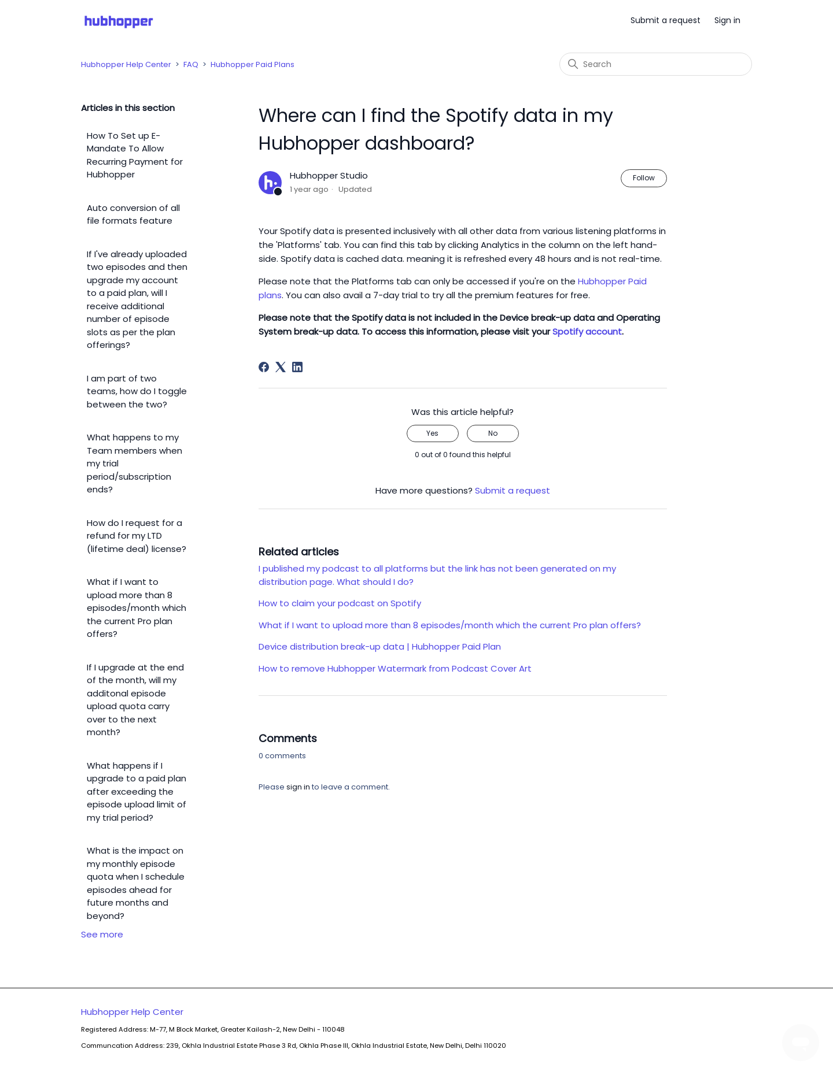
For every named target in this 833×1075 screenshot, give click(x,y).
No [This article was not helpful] (492, 433)
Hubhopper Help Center (126, 64)
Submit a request (666, 20)
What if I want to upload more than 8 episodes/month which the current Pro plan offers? (136, 608)
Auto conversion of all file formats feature (133, 214)
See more (102, 934)
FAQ (190, 64)
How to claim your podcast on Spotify (340, 603)
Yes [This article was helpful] (432, 433)
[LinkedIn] (297, 367)
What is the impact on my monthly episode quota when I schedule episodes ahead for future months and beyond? (136, 883)
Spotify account (587, 331)
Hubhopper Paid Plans (252, 64)
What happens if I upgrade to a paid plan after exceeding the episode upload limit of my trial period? (136, 791)
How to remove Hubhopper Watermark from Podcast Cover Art (395, 668)
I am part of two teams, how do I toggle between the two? (137, 391)
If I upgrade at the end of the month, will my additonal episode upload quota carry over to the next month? (135, 700)
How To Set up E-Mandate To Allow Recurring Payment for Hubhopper (135, 155)
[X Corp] (280, 367)
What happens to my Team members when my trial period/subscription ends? (134, 463)
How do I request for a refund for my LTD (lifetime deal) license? (136, 536)
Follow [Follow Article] (644, 178)
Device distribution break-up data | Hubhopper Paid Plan (380, 646)
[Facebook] (264, 367)
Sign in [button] (727, 20)
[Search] (655, 64)
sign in (298, 786)
